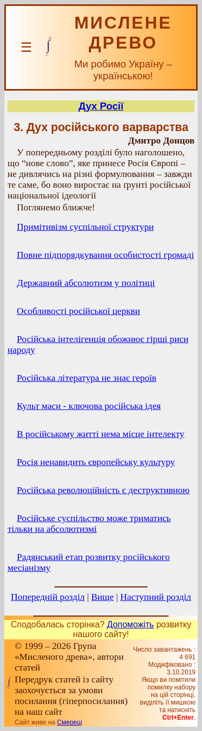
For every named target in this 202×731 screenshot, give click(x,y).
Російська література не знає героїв (86, 378)
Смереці (69, 722)
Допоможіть (130, 624)
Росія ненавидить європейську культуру (96, 462)
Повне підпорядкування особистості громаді (105, 255)
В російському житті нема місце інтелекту (100, 434)
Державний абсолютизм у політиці (86, 283)
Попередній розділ (48, 597)
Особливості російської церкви (78, 311)
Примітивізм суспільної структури (85, 227)
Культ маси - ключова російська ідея (89, 406)
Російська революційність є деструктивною (103, 490)
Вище (102, 597)
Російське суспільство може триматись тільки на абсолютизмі (89, 523)
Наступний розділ (155, 597)
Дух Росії (101, 106)
